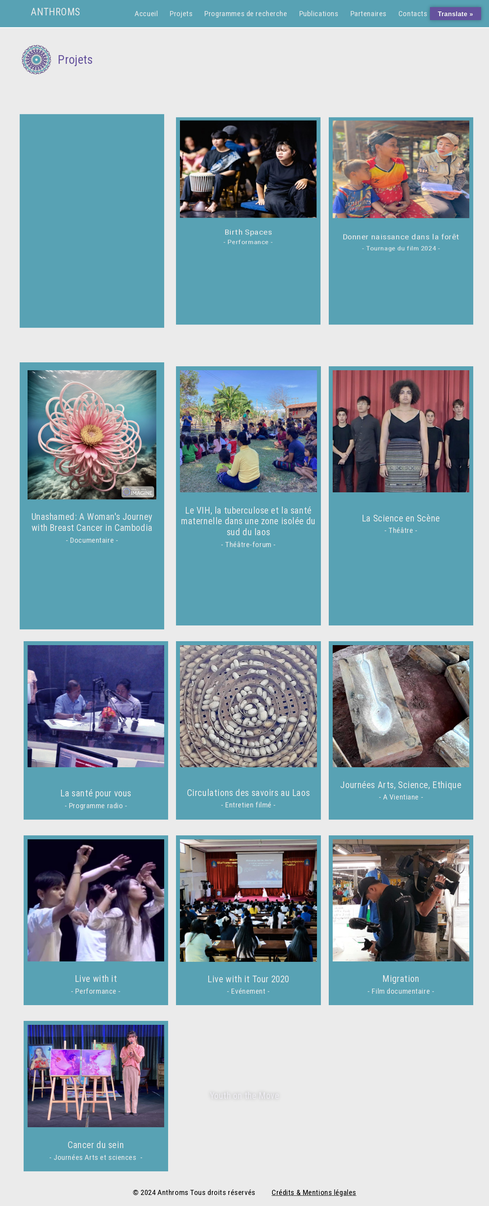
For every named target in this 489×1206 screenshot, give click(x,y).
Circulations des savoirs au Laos (248, 793)
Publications (319, 13)
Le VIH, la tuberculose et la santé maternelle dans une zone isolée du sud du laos (248, 521)
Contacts (413, 13)
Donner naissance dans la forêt (400, 237)
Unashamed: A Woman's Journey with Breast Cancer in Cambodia (92, 522)
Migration (400, 979)
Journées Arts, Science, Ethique (400, 785)
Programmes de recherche (245, 13)
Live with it (96, 979)
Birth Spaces (248, 232)
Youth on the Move (245, 1096)
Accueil (146, 13)
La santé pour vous (95, 794)
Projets (181, 13)
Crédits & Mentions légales (314, 1192)
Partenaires (368, 13)
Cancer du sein (96, 1145)
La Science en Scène (401, 518)
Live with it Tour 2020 (248, 979)
